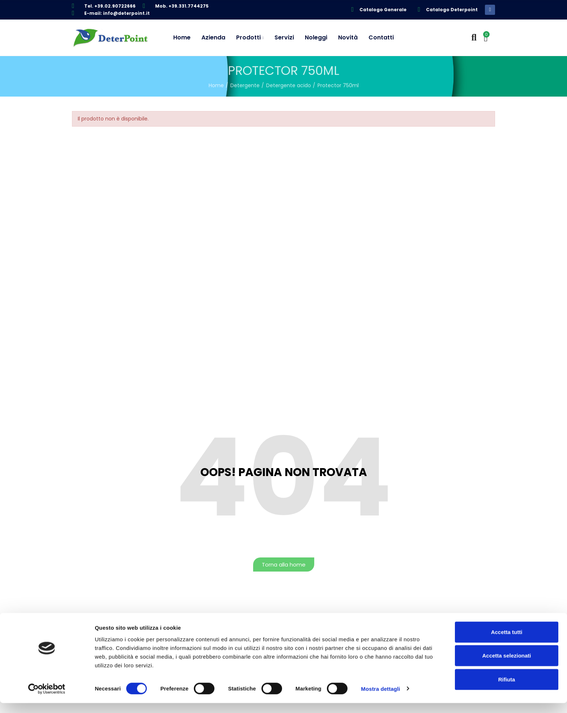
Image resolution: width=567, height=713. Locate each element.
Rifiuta (506, 689)
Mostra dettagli (380, 699)
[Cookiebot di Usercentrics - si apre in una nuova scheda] (46, 698)
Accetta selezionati (506, 666)
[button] (283, 564)
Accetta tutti (507, 642)
